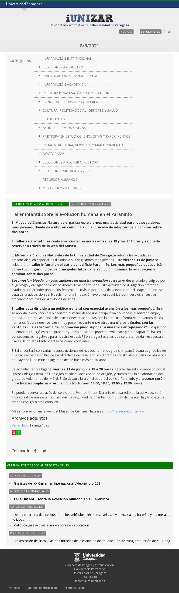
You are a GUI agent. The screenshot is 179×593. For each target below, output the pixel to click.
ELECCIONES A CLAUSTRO (63, 67)
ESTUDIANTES (150, 31)
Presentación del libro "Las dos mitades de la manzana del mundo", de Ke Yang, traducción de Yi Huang (91, 541)
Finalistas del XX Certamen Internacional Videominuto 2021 (57, 483)
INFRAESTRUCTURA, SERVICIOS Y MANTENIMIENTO (83, 145)
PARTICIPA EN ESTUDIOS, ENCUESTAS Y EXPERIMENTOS (87, 136)
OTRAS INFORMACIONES (62, 188)
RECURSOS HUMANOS (60, 179)
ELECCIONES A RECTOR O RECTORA (70, 162)
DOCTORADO (53, 153)
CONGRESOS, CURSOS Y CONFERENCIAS (74, 101)
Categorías (20, 60)
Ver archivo (20, 425)
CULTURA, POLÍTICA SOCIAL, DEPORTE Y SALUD (80, 110)
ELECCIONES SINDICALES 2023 (66, 171)
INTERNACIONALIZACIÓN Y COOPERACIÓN (76, 93)
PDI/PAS (126, 31)
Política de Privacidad (75, 587)
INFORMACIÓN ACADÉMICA (64, 84)
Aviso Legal (15, 587)
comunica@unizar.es (91, 581)
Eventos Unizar (86, 392)
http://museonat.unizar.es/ (124, 411)
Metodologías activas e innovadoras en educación (51, 525)
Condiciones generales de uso (42, 587)
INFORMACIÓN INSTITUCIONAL (67, 58)
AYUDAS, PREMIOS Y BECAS (64, 127)
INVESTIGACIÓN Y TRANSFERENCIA (70, 76)
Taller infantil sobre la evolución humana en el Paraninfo (61, 499)
